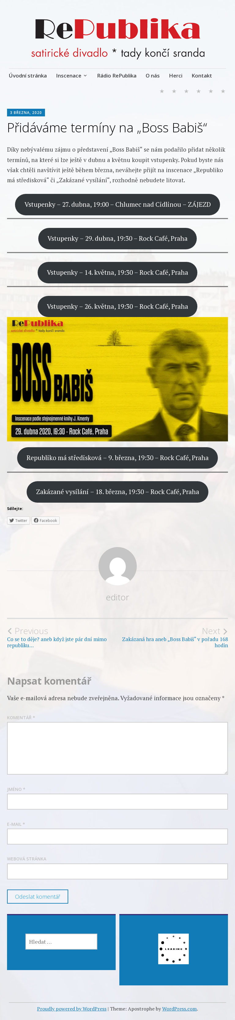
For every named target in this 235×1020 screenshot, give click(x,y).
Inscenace (68, 75)
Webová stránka (26, 859)
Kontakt (202, 75)
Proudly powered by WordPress (71, 1008)
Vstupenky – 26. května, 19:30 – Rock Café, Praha (117, 306)
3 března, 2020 (26, 112)
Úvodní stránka (28, 75)
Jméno (16, 789)
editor (117, 597)
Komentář (21, 717)
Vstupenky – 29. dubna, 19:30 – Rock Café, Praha (117, 238)
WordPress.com (179, 1008)
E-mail (16, 824)
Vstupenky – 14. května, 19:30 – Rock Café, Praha (117, 272)
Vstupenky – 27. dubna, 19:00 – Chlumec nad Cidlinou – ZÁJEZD (117, 204)
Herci (175, 75)
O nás (153, 75)
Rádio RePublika (116, 75)
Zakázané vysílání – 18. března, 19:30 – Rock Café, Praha (117, 491)
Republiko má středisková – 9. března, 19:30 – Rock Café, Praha (118, 457)
